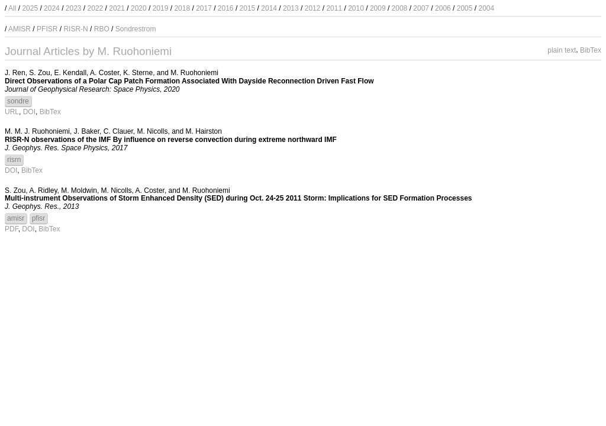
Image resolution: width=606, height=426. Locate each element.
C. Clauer (118, 131)
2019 (161, 8)
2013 (291, 8)
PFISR (47, 29)
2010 (356, 8)
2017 (204, 8)
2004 (486, 8)
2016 (226, 8)
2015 (248, 8)
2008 (400, 8)
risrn (14, 160)
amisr (15, 218)
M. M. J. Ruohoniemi (37, 131)
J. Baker (86, 131)
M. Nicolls (152, 131)
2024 (52, 8)
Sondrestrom (135, 29)
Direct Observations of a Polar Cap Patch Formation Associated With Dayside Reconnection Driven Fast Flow (189, 81)
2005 (465, 8)
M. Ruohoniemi (194, 73)
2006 (443, 8)
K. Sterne (138, 73)
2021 (117, 8)
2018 (182, 8)
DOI (29, 112)
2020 (139, 8)
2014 (269, 8)
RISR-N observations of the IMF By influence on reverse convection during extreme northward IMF (171, 139)
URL (12, 112)
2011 (334, 8)
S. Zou (39, 73)
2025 (30, 8)
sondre (18, 101)
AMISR (19, 29)
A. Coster (104, 73)
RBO (101, 29)
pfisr (39, 218)
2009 (378, 8)
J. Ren (15, 73)
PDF (11, 229)
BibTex (590, 50)
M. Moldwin (79, 190)
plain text (561, 50)
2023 (74, 8)
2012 (313, 8)
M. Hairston (204, 131)
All (12, 8)
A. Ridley (43, 190)
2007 (421, 8)
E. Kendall (70, 73)
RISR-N (75, 29)
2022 (96, 8)
